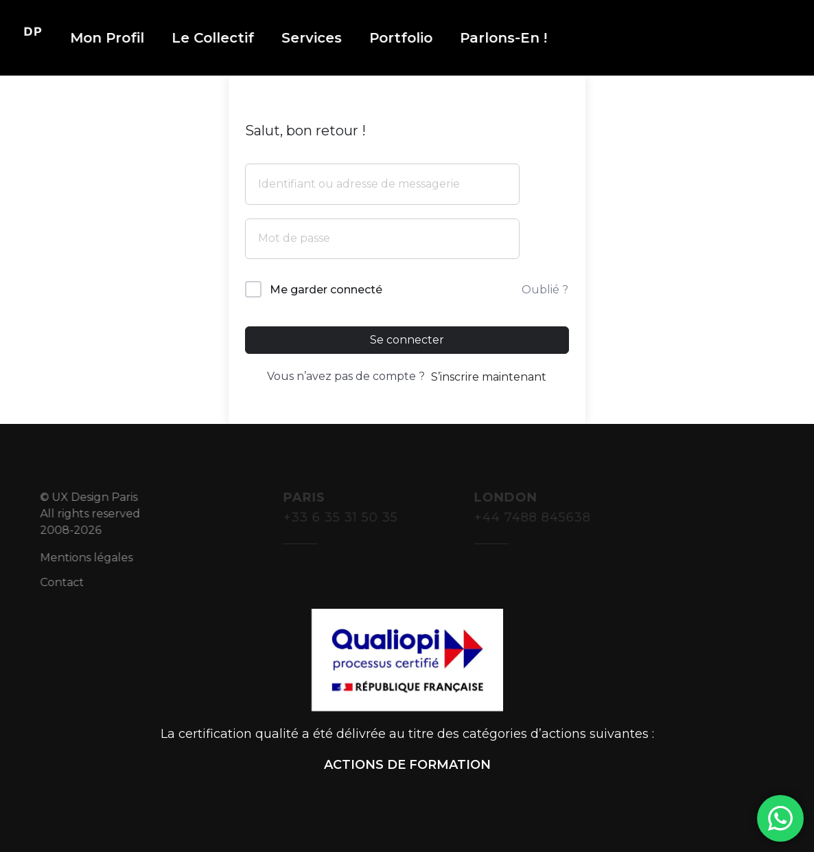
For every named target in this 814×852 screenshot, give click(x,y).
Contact (71, 582)
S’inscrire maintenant (488, 376)
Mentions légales (95, 557)
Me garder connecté (326, 289)
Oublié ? (545, 289)
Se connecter (407, 339)
